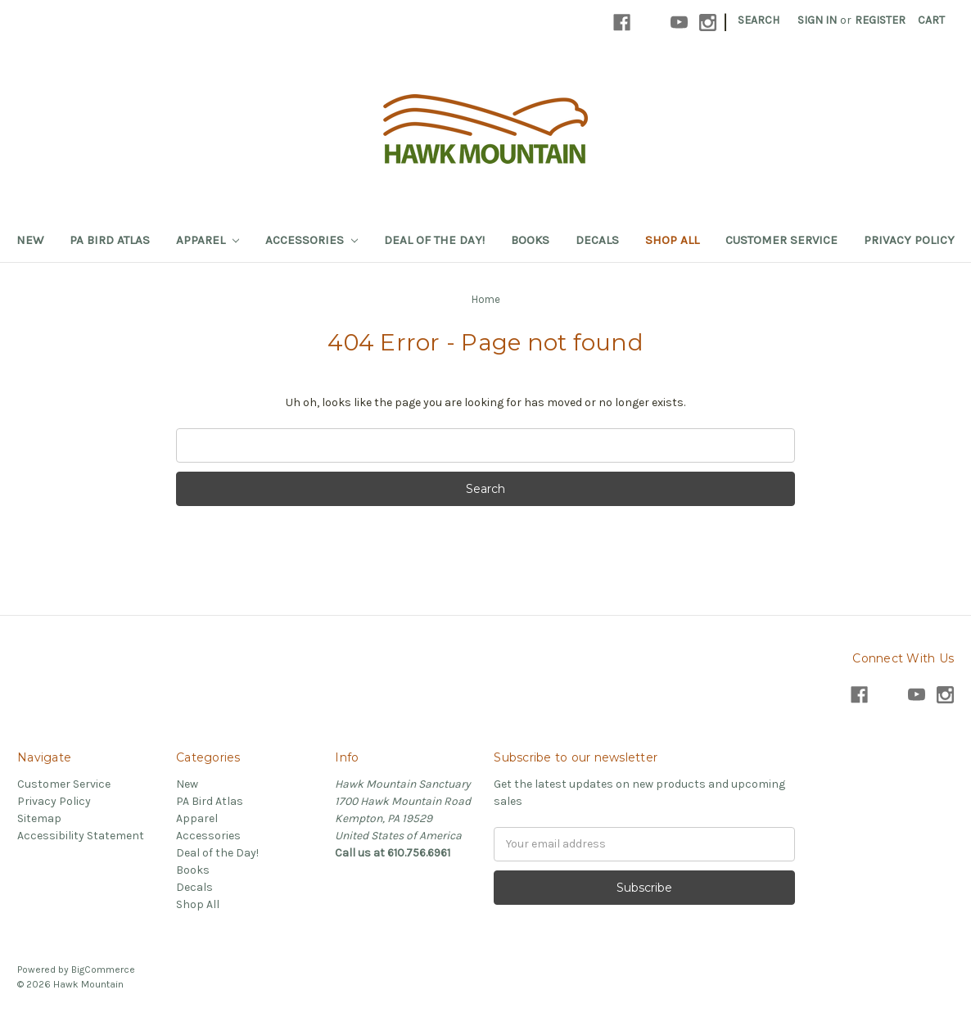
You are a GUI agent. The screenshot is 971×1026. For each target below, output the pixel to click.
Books (530, 240)
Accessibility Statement (80, 836)
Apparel (207, 240)
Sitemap (39, 818)
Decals (597, 240)
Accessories (311, 240)
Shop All (672, 240)
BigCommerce (103, 969)
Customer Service (781, 240)
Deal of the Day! (434, 240)
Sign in (817, 20)
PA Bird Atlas (110, 240)
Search (758, 20)
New (29, 240)
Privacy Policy (909, 240)
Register (880, 20)
